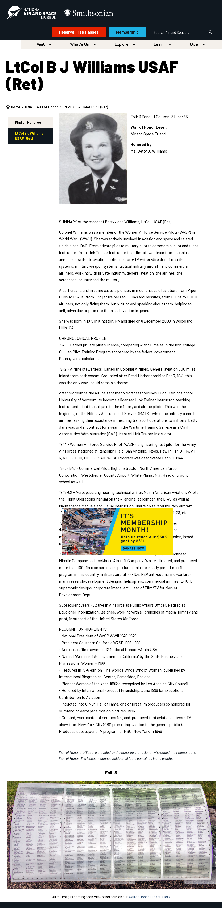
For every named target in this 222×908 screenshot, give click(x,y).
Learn (159, 46)
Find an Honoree (28, 124)
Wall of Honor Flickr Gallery (149, 898)
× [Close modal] (61, 512)
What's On (79, 46)
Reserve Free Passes (75, 33)
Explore (122, 46)
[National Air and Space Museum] (35, 13)
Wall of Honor (47, 108)
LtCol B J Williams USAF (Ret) (29, 137)
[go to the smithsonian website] (93, 14)
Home (15, 108)
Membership (123, 33)
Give (194, 46)
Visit (41, 46)
